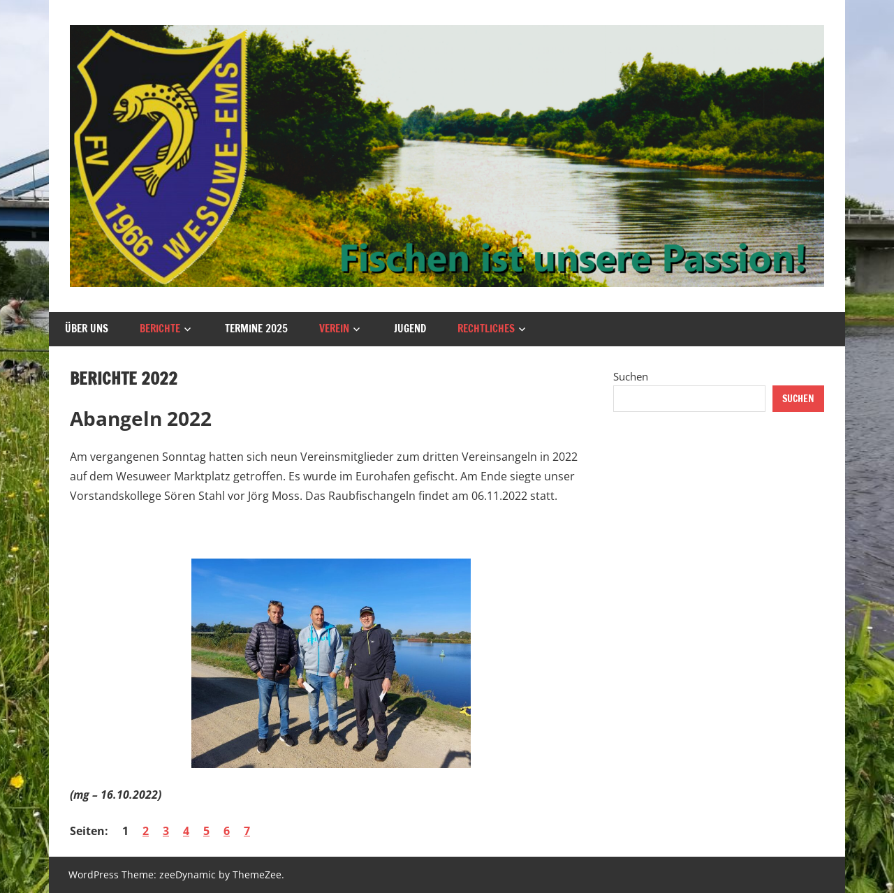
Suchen (630, 376)
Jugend (410, 328)
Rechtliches (486, 328)
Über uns (86, 328)
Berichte (160, 328)
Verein (334, 328)
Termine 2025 (256, 328)
